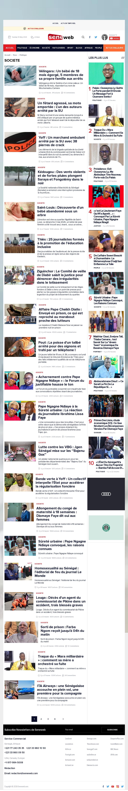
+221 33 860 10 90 (36, 748)
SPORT (70, 48)
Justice (97, 226)
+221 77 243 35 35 (14, 748)
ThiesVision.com (93, 744)
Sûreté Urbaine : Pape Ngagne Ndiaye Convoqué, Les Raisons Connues (108, 300)
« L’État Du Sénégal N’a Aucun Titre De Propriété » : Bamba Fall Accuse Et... (109, 465)
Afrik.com (114, 755)
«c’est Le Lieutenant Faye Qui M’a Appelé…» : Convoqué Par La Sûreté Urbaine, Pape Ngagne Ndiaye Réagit (107, 217)
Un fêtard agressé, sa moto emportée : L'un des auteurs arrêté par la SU (60, 106)
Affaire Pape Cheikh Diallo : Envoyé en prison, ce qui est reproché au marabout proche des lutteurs (61, 315)
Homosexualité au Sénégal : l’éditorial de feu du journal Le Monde (57, 572)
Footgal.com (70, 755)
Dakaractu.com (92, 765)
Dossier (97, 433)
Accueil (55, 23)
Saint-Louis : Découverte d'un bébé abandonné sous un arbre (60, 211)
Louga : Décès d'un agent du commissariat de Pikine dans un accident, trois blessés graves (60, 601)
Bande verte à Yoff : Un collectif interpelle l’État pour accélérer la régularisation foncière (61, 482)
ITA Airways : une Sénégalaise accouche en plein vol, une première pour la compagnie (60, 689)
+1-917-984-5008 (13, 762)
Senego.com (91, 739)
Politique (96, 100)
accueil (10, 48)
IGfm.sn (68, 749)
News (15, 55)
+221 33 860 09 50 (14, 753)
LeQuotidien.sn (92, 760)
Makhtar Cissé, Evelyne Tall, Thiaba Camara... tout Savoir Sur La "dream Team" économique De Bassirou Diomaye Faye (108, 342)
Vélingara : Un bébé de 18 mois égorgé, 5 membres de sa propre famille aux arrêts (61, 75)
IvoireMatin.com (116, 744)
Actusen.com (70, 760)
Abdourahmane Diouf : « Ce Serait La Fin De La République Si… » (108, 384)
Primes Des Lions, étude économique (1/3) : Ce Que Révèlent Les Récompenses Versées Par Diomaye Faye (108, 424)
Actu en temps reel (68, 23)
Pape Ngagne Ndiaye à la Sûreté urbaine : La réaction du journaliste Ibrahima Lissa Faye (60, 412)
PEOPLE (98, 48)
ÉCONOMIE (35, 48)
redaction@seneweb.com (24, 773)
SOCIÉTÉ (46, 48)
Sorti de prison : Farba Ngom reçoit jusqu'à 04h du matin (62, 630)
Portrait (97, 352)
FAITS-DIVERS (58, 48)
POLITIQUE (22, 48)
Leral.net (68, 739)
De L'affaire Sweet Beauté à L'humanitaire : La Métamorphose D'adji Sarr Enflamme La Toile (108, 260)
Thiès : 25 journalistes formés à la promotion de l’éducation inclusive (60, 243)
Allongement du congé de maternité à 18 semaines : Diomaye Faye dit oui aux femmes (56, 513)
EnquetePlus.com (117, 739)
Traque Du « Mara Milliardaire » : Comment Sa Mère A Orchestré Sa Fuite (108, 132)
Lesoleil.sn (69, 744)
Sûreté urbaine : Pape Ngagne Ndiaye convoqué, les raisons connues (62, 545)
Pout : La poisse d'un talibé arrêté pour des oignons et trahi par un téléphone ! (59, 346)
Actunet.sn (69, 765)
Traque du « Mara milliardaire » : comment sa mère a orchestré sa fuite (61, 660)
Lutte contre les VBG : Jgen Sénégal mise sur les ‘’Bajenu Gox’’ (61, 450)
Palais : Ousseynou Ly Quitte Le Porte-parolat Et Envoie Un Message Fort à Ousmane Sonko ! (107, 92)
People (97, 268)
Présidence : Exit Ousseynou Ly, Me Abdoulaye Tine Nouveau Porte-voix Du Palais (107, 173)
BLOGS (79, 48)
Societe (42, 67)
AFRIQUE (89, 48)
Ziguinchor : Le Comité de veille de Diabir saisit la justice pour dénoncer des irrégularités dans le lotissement (61, 277)
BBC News (114, 749)
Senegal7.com (92, 749)
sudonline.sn (91, 755)
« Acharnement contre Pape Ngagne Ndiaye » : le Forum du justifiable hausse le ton (60, 380)
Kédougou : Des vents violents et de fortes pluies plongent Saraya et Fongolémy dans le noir (62, 177)
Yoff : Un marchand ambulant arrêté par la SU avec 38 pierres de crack (62, 141)
